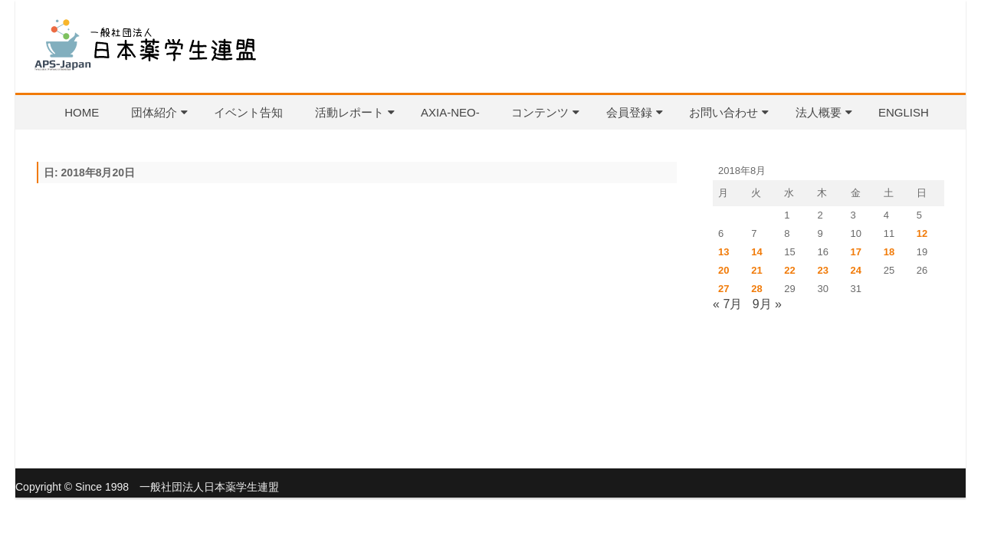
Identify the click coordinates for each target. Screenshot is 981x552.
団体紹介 (154, 112)
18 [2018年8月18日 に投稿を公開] (889, 252)
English (903, 112)
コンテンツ (540, 112)
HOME (81, 112)
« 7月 (727, 303)
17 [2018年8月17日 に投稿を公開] (856, 252)
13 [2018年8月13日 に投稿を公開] (723, 252)
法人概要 (819, 112)
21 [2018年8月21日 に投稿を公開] (756, 270)
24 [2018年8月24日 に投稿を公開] (856, 270)
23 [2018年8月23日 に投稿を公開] (822, 270)
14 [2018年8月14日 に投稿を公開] (756, 252)
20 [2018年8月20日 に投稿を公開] (723, 270)
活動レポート (349, 112)
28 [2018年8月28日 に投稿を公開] (756, 288)
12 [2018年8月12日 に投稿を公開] (922, 233)
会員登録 (629, 112)
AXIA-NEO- (450, 112)
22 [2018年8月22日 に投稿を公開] (789, 270)
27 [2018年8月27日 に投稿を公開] (723, 288)
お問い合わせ (723, 112)
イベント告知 (248, 112)
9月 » (767, 303)
